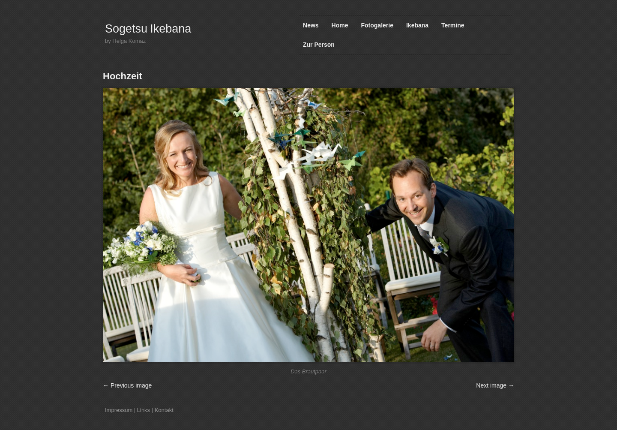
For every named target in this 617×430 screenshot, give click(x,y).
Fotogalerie (377, 25)
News (311, 25)
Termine (452, 25)
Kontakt (164, 410)
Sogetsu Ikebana (148, 28)
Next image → (495, 385)
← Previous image (127, 385)
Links (143, 410)
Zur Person (319, 44)
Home (340, 25)
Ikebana (417, 25)
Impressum (118, 410)
